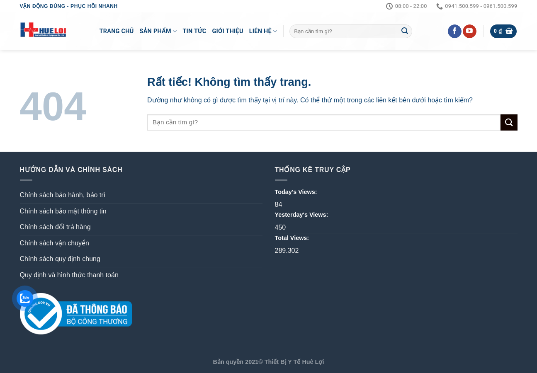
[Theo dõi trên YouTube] (469, 31)
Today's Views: (297, 192)
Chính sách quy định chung (60, 258)
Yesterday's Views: (302, 214)
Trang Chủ (117, 31)
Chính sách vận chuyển (54, 243)
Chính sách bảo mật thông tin (63, 211)
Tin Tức (194, 31)
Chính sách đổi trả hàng (55, 226)
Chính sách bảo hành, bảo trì (63, 195)
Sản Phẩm (158, 31)
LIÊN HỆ (263, 31)
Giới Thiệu (227, 31)
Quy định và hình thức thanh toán (69, 275)
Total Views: (293, 238)
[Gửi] (405, 31)
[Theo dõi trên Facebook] (455, 31)
